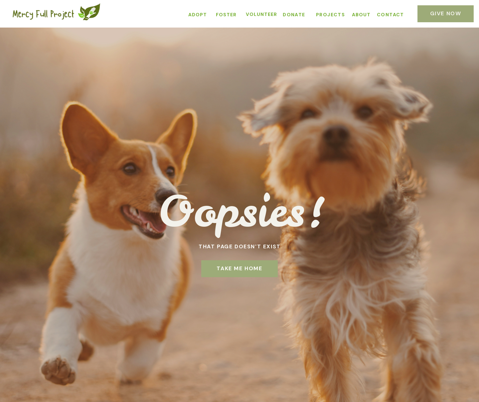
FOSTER (226, 15)
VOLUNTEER (261, 14)
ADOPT (197, 15)
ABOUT (361, 15)
